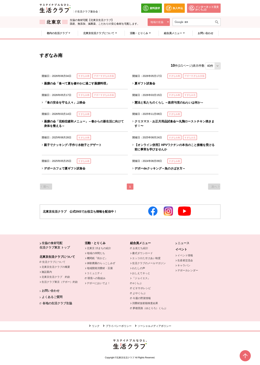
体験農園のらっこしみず (101, 263)
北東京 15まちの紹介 (99, 248)
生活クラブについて (54, 261)
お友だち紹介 (141, 248)
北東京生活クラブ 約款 (56, 276)
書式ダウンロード (142, 253)
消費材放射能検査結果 (146, 303)
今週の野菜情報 (143, 298)
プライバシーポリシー (119, 325)
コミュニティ (94, 273)
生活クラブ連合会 (87, 11)
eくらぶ (137, 283)
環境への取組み (97, 278)
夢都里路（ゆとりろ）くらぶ (149, 308)
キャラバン (183, 265)
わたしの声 (138, 268)
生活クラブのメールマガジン (149, 263)
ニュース (183, 243)
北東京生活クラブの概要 (56, 266)
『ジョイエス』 (141, 278)
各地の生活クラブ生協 (57, 303)
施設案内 (47, 271)
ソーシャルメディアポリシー (154, 325)
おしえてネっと (141, 273)
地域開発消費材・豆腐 (100, 268)
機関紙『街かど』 (97, 258)
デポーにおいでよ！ (98, 283)
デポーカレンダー (187, 270)
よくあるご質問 (52, 297)
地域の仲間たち (96, 253)
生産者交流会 (185, 260)
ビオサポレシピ (143, 288)
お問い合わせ (51, 290)
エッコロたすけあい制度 (146, 258)
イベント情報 (185, 255)
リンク (96, 325)
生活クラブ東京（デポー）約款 (60, 281)
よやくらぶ (140, 293)
